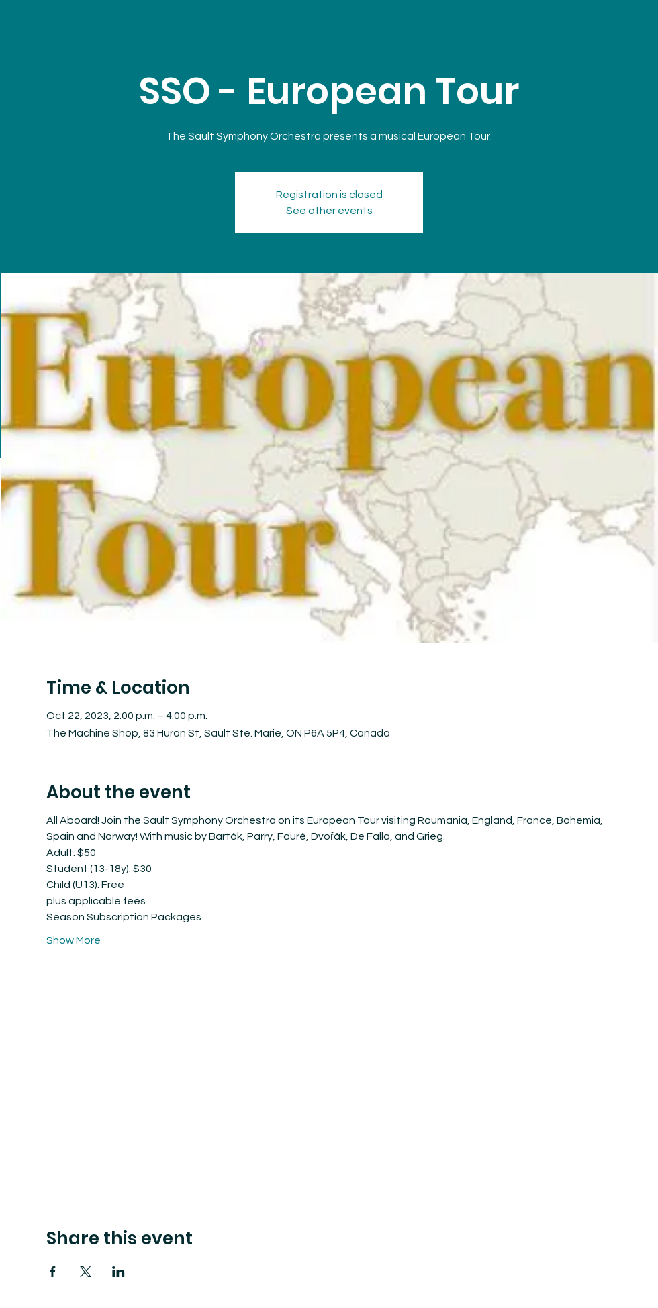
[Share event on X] (85, 1271)
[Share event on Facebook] (52, 1271)
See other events (329, 210)
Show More (73, 940)
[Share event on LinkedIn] (118, 1271)
